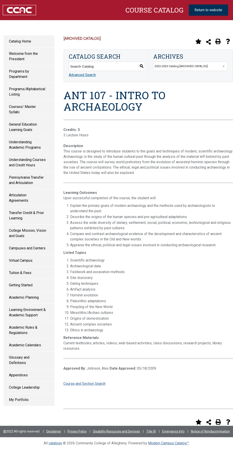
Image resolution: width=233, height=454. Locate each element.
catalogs (55, 443)
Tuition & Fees (20, 273)
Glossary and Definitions (19, 360)
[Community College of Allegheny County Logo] (19, 10)
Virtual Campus (20, 260)
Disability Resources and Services (116, 431)
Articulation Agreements (18, 198)
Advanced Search (82, 75)
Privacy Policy (77, 431)
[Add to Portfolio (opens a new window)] (198, 41)
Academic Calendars (25, 345)
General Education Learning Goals (23, 127)
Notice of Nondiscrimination (210, 431)
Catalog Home (20, 41)
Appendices (18, 375)
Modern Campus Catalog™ (168, 443)
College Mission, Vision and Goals (27, 233)
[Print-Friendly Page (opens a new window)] (218, 41)
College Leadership (24, 387)
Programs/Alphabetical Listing (27, 91)
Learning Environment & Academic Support (27, 312)
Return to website (208, 10)
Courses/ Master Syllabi (22, 109)
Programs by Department (19, 74)
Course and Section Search (84, 383)
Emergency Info (173, 431)
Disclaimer (53, 431)
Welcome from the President (23, 56)
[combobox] (190, 66)
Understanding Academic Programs (25, 145)
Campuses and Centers (27, 248)
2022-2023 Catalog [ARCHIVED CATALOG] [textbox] (181, 66)
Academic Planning (24, 297)
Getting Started (20, 285)
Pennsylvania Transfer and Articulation (26, 180)
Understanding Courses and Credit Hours (27, 162)
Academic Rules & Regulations (23, 330)
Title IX (151, 431)
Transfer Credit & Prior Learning (26, 215)
